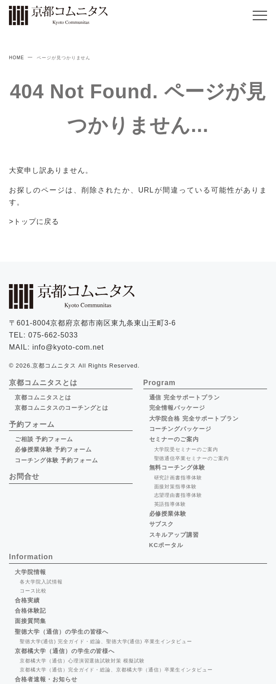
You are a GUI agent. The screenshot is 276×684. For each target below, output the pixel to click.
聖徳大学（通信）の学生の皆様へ (61, 631)
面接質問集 (30, 621)
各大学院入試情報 (41, 581)
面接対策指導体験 (175, 486)
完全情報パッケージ (177, 407)
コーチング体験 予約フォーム (56, 460)
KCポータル (166, 545)
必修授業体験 (168, 513)
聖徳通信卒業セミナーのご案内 (191, 458)
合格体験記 (30, 610)
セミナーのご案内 (174, 439)
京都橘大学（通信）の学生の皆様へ (65, 651)
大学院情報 (30, 572)
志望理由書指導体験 (178, 495)
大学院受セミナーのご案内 (186, 449)
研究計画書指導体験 (178, 477)
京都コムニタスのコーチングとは (61, 407)
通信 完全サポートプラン (184, 397)
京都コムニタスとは (43, 397)
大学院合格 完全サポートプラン (194, 418)
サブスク (161, 524)
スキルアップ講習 (174, 534)
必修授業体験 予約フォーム (53, 449)
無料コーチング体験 (177, 467)
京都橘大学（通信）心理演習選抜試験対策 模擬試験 (82, 660)
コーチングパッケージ (180, 428)
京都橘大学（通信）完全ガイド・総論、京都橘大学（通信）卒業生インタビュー (116, 669)
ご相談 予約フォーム (44, 439)
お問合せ (24, 476)
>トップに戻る (34, 221)
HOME (16, 57)
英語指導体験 (170, 504)
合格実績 (27, 600)
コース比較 (33, 590)
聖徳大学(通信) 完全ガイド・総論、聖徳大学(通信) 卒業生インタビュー (106, 641)
